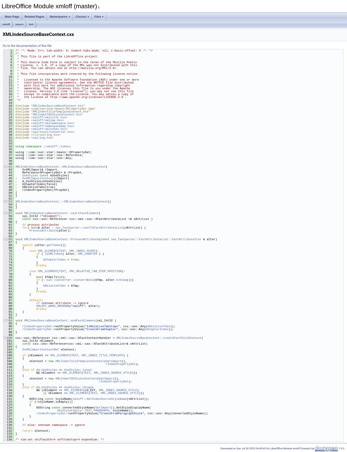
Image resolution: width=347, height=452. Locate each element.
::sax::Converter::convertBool (68, 280)
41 (7, 167)
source (19, 24)
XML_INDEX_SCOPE (82, 251)
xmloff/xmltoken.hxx (49, 129)
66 (7, 239)
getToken (53, 245)
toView (121, 280)
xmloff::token (58, 146)
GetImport (113, 361)
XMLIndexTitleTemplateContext (79, 361)
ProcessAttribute (43, 231)
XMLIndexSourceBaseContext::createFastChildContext (158, 338)
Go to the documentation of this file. (27, 46)
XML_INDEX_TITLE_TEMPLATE (102, 355)
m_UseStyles (47, 370)
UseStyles (30, 175)
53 (7, 202)
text (31, 24)
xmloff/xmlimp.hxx (47, 120)
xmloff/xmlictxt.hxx (49, 117)
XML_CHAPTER (87, 254)
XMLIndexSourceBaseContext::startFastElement (61, 213)
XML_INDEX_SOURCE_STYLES (113, 373)
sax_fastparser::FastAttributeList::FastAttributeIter (156, 239)
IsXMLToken (53, 254)
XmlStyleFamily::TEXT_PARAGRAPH (83, 410)
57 (7, 213)
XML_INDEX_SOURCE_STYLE (118, 390)
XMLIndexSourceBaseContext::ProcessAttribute (61, 239)
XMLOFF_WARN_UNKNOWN (52, 306)
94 (7, 321)
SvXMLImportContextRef (40, 350)
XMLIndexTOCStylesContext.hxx (57, 114)
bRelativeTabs (54, 286)
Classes (82, 16)
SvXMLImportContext (37, 178)
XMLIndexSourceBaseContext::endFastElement (59, 321)
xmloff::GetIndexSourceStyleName (100, 399)
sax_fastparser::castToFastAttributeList (89, 228)
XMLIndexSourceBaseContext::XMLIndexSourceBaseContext (60, 167)
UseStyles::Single (79, 387)
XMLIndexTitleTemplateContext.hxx (60, 112)
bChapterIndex (54, 260)
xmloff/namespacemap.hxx (53, 126)
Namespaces (60, 16)
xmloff (6, 24)
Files (99, 16)
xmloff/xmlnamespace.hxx (53, 123)
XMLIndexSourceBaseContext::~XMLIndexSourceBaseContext (61, 202)
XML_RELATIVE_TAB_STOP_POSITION (95, 271)
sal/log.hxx (42, 138)
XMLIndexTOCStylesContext (76, 379)
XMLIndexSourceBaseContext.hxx (58, 106)
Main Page (12, 16)
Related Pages (34, 16)
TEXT (62, 251)
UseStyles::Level (78, 370)
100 (7, 338)
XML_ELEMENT (47, 251)
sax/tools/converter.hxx (53, 132)
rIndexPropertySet (37, 326)
